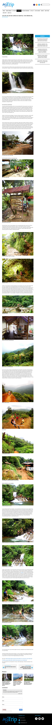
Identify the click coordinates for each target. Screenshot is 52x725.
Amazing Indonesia (25, 10)
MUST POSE (47, 10)
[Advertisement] (26, 25)
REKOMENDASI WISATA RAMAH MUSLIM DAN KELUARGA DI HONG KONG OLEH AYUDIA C (42, 39)
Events (42, 10)
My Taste (14, 10)
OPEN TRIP (4, 12)
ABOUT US (9, 12)
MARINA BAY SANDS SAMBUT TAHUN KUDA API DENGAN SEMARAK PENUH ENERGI (42, 56)
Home (4, 10)
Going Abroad (8, 10)
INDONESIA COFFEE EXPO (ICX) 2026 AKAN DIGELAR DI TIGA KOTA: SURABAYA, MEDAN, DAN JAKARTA (42, 51)
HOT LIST (32, 10)
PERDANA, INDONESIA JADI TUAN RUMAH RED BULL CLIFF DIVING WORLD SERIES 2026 (42, 45)
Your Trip (19, 10)
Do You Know (37, 10)
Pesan (3, 704)
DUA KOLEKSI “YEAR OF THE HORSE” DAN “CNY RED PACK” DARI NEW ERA (42, 61)
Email (3, 700)
